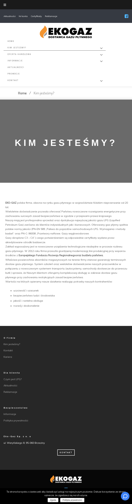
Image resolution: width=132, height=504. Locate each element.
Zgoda (53, 500)
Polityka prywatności (72, 500)
